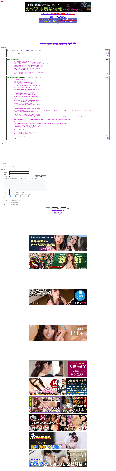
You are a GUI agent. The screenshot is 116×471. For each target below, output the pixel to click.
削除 (108, 55)
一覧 (60, 44)
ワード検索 (55, 43)
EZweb (23, 178)
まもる (27, 50)
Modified (56, 216)
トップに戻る (43, 43)
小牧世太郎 (30, 77)
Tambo (60, 216)
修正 (108, 53)
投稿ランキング (63, 43)
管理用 (74, 43)
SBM (21, 178)
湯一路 (60, 215)
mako (25, 59)
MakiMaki (60, 214)
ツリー (65, 44)
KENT (55, 214)
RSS (53, 44)
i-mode (17, 178)
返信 (108, 52)
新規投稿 (70, 43)
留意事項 (49, 43)
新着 (62, 44)
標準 (57, 44)
